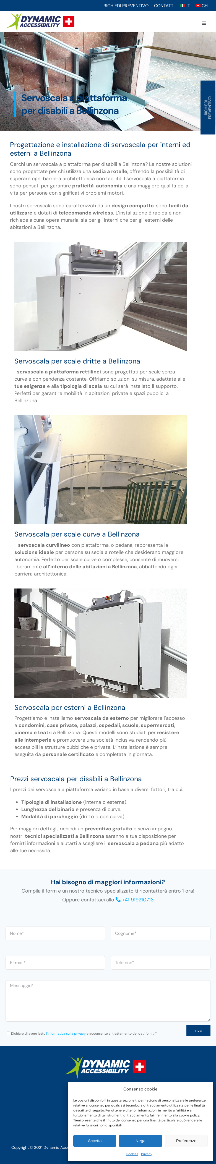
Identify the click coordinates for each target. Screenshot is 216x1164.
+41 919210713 (138, 899)
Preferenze (186, 1140)
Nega (140, 1140)
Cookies (132, 1154)
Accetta (95, 1140)
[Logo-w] (105, 1057)
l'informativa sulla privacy (66, 1033)
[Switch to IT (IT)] (185, 5)
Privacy (146, 1154)
